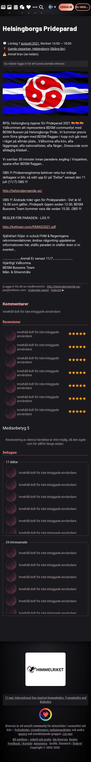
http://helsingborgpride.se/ (22, 191)
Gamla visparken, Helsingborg (28, 49)
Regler (73, 739)
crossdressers (39, 730)
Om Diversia (60, 739)
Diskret (77, 743)
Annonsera (40, 743)
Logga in (66, 7)
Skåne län (57, 49)
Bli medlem (83, 7)
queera (22, 734)
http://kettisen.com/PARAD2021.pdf (29, 227)
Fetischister (22, 730)
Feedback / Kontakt (20, 743)
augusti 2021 (30, 43)
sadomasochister (60, 730)
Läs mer (68, 734)
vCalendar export (38, 290)
